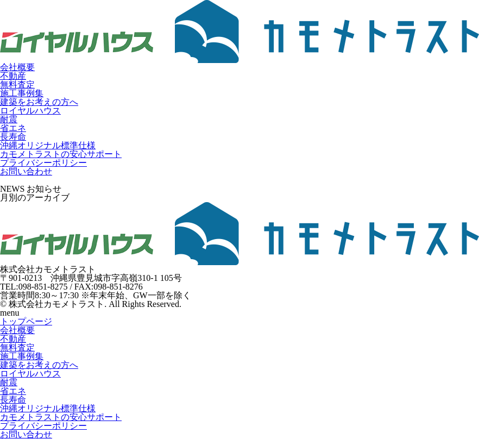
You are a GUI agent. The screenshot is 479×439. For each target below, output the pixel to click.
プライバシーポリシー (43, 162)
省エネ (13, 128)
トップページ (26, 321)
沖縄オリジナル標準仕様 (48, 145)
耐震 (8, 119)
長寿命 (13, 136)
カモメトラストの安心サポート (61, 154)
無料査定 (17, 84)
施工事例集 (21, 93)
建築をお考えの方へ (39, 101)
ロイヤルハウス (30, 110)
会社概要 (17, 67)
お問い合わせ (26, 171)
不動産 (13, 75)
